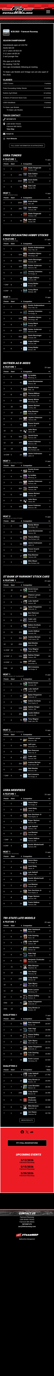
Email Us (8, 134)
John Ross (33, 429)
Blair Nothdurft (35, 929)
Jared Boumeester (36, 381)
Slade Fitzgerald (35, 168)
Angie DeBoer (35, 278)
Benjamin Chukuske (37, 959)
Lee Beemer (34, 832)
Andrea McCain (35, 637)
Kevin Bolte (34, 180)
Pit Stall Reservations (27, 1143)
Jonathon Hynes (35, 253)
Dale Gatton (34, 174)
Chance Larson (35, 595)
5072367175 (9, 119)
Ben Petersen (34, 613)
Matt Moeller (34, 643)
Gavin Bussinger (36, 259)
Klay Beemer (34, 411)
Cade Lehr (33, 619)
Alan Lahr (33, 186)
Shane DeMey (34, 996)
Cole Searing (34, 935)
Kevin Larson (34, 990)
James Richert (35, 405)
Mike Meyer (33, 448)
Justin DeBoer (35, 631)
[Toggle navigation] (48, 11)
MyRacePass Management (27, 1239)
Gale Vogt (33, 953)
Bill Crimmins (34, 667)
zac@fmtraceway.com (27, 1226)
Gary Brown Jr (35, 1008)
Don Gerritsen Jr (36, 814)
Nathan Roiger (35, 655)
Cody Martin (34, 978)
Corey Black (34, 290)
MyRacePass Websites (27, 1235)
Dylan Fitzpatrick (36, 607)
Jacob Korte (34, 435)
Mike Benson (34, 966)
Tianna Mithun (35, 393)
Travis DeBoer (35, 838)
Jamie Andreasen (36, 453)
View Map (10, 129)
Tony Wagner (34, 649)
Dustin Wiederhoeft (37, 844)
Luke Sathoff (34, 601)
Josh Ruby (33, 808)
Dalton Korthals (35, 625)
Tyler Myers (34, 983)
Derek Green (34, 589)
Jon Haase (33, 971)
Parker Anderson (36, 265)
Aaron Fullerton (35, 441)
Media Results (27, 1120)
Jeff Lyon (33, 661)
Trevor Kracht (34, 423)
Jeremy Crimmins (36, 271)
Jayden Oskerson (36, 417)
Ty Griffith (33, 375)
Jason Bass (34, 802)
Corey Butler (34, 283)
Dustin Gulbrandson (37, 247)
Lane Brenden (35, 947)
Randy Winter (34, 399)
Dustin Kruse (34, 387)
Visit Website (10, 139)
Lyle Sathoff (34, 826)
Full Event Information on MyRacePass (27, 145)
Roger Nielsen (35, 820)
